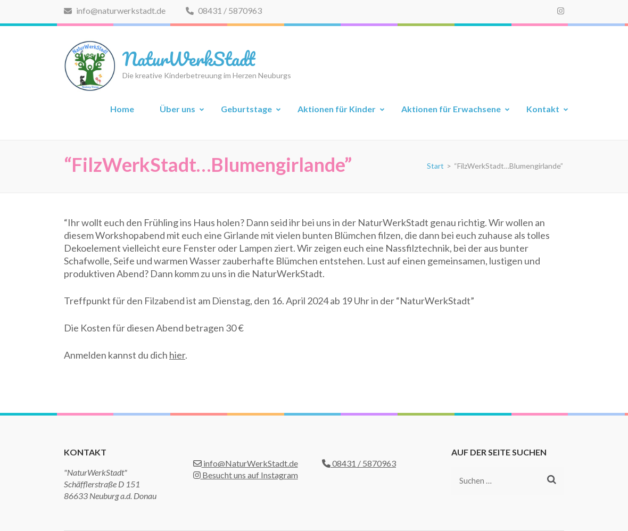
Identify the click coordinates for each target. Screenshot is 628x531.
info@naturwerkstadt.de (115, 10)
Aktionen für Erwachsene (451, 109)
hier (177, 355)
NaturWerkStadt (188, 58)
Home (122, 109)
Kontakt (542, 109)
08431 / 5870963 (224, 10)
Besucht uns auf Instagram (245, 475)
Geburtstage (246, 109)
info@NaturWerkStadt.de (245, 463)
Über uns (177, 109)
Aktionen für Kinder (337, 109)
